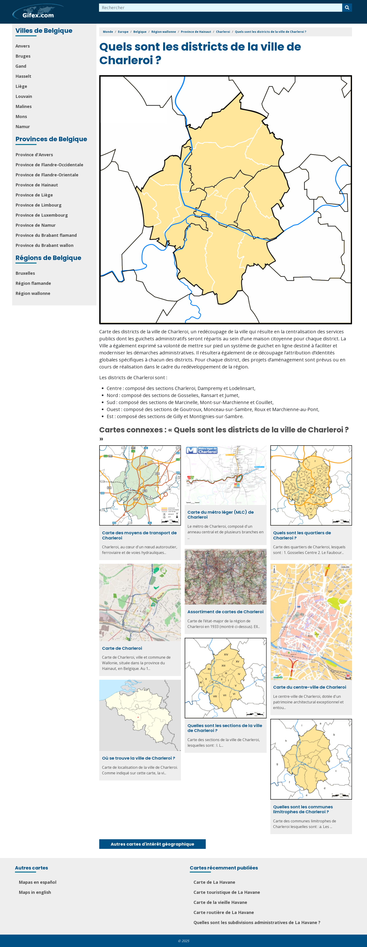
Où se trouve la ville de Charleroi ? (138, 758)
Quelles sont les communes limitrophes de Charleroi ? (303, 809)
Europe (123, 32)
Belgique (140, 32)
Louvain (23, 96)
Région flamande (33, 283)
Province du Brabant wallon (44, 245)
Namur (22, 126)
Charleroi (223, 32)
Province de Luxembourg (41, 215)
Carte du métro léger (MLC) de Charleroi (220, 514)
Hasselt (23, 76)
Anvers (22, 46)
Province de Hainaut (36, 185)
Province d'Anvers (34, 154)
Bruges (22, 56)
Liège (21, 86)
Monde (108, 32)
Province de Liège (34, 195)
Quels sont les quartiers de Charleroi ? (302, 535)
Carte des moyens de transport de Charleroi (139, 535)
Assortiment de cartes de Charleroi (225, 612)
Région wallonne (32, 293)
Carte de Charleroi (122, 648)
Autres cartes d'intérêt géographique (152, 844)
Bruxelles (25, 273)
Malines (23, 106)
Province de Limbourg (38, 205)
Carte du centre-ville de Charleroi (309, 687)
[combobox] (220, 8)
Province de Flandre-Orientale (46, 175)
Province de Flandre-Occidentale (49, 164)
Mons (21, 116)
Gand (20, 66)
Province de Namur (35, 225)
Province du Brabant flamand (46, 235)
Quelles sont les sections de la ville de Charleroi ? (224, 728)
